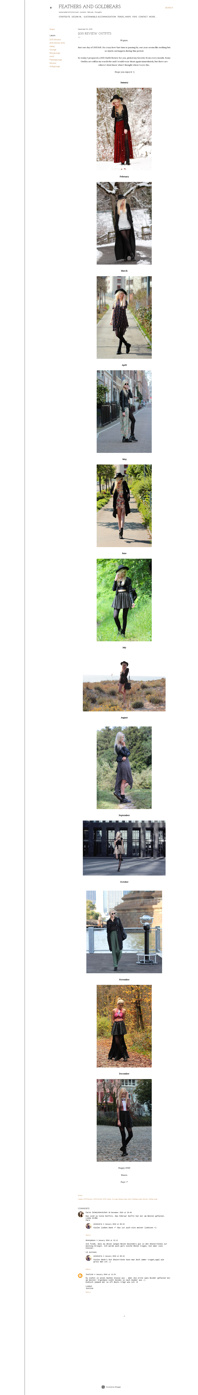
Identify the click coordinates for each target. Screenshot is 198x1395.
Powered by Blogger (111, 1387)
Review (53, 63)
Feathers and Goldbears (90, 7)
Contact (143, 17)
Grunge (53, 50)
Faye (134, 17)
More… (152, 17)
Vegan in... (77, 17)
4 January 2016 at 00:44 (114, 1224)
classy (52, 46)
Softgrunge (55, 66)
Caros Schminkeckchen (96, 1212)
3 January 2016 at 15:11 (107, 1240)
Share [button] (52, 29)
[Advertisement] (124, 1354)
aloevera (97, 1224)
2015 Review (55, 39)
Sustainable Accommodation (100, 17)
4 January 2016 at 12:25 (105, 1274)
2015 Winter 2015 (57, 43)
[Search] (169, 8)
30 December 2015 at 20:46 (120, 1213)
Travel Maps (124, 17)
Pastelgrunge (56, 60)
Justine (89, 1274)
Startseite (64, 17)
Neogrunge (55, 53)
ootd (52, 56)
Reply (88, 1235)
